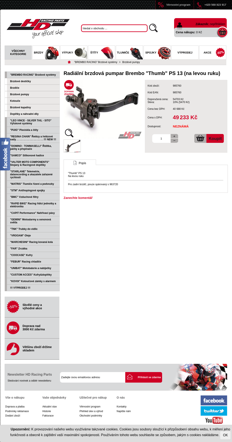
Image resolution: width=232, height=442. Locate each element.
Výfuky (74, 53)
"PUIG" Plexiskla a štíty (24, 130)
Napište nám (124, 411)
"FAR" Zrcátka (18, 248)
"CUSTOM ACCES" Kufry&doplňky (31, 274)
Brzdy (46, 53)
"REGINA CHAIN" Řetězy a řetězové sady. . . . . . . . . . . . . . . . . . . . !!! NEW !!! (33, 138)
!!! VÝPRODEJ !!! (20, 287)
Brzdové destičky (20, 81)
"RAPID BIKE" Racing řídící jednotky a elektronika (33, 205)
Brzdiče (14, 87)
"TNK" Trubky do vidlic (24, 229)
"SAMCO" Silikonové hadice (27, 155)
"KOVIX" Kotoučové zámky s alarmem (33, 281)
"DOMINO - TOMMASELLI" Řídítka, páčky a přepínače (31, 147)
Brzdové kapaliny (20, 107)
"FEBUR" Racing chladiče (25, 261)
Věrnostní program (178, 4)
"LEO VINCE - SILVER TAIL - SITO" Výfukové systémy (31, 122)
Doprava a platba (14, 406)
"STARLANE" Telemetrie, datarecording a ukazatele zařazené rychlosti (31, 174)
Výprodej (184, 52)
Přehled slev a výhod (91, 411)
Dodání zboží (12, 415)
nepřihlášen (217, 24)
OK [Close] (225, 435)
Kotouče (15, 100)
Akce (215, 53)
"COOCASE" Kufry (21, 255)
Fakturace (47, 415)
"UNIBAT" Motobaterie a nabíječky (30, 268)
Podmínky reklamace (17, 411)
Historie (46, 411)
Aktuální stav (49, 406)
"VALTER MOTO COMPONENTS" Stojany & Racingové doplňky (29, 163)
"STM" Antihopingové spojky (27, 190)
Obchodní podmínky (91, 415)
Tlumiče (130, 53)
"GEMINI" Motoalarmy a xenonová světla (30, 221)
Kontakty (122, 406)
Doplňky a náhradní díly (24, 114)
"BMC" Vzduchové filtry (24, 197)
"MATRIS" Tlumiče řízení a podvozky (32, 183)
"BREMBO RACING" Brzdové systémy (95, 62)
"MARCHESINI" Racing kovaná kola (31, 242)
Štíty (102, 53)
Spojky (158, 53)
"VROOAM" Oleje (20, 235)
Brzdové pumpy (131, 62)
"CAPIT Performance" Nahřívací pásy (32, 213)
